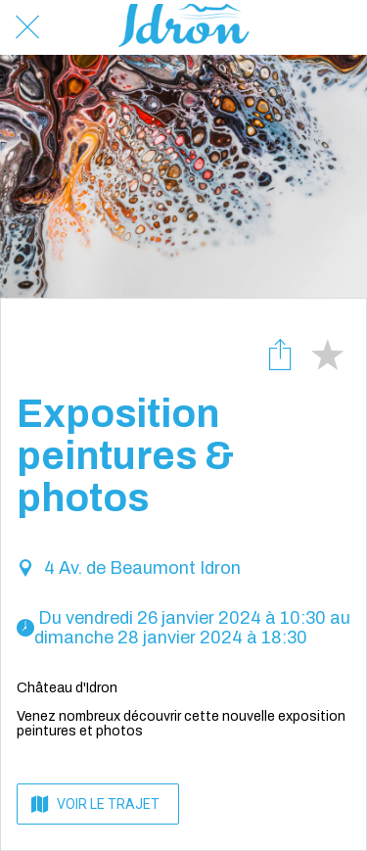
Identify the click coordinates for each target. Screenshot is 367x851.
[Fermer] (27, 27)
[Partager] (279, 353)
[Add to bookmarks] (326, 353)
